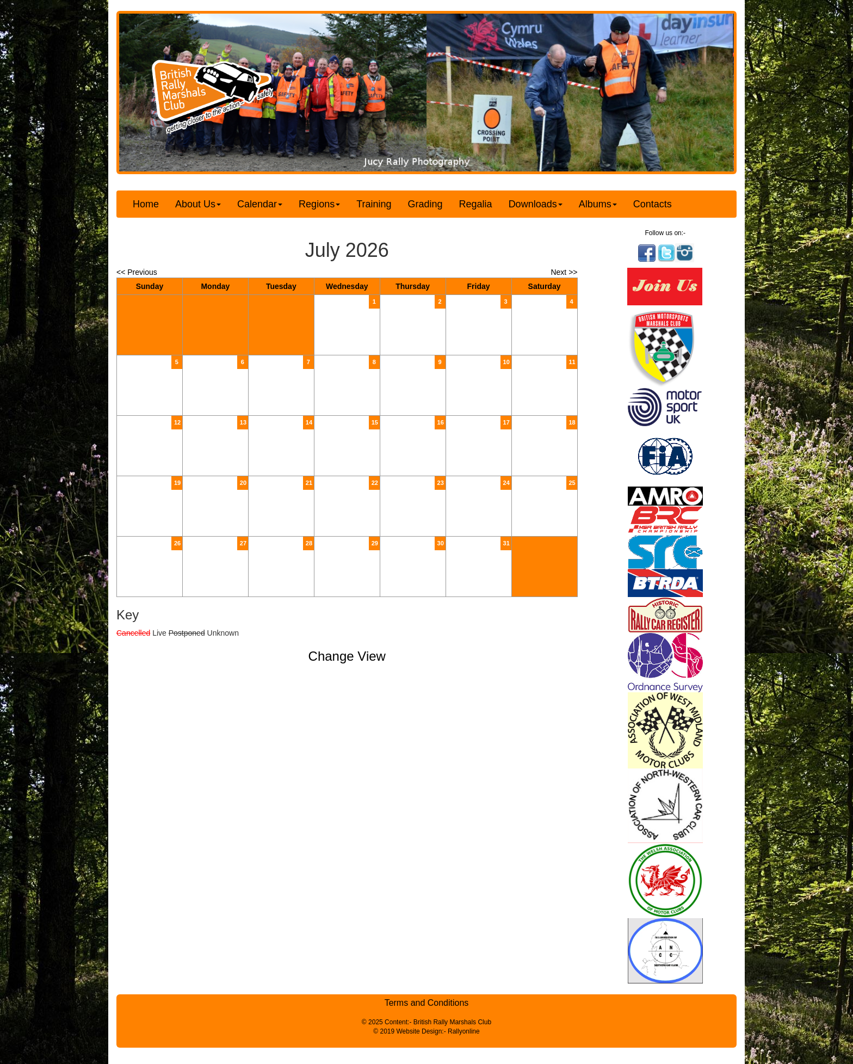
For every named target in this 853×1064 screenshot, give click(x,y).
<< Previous (136, 272)
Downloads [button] (536, 204)
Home (146, 204)
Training (373, 204)
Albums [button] (598, 204)
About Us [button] (198, 204)
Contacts (652, 204)
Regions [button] (319, 204)
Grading (425, 204)
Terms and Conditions (427, 1002)
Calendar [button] (259, 204)
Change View (347, 656)
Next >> (564, 272)
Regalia (475, 204)
